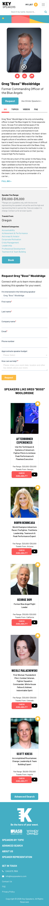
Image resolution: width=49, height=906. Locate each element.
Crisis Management (10, 242)
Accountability (8, 230)
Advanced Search (24, 796)
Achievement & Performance (15, 233)
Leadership (7, 245)
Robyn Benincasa (24, 522)
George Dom (24, 599)
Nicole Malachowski (24, 670)
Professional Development (13, 248)
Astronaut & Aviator (10, 236)
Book (11, 259)
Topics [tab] (15, 109)
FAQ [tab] (36, 109)
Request (10, 100)
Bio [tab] (5, 109)
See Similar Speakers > (31, 101)
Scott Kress (24, 754)
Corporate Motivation (11, 239)
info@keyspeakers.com (16, 876)
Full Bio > (6, 181)
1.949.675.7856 (11, 871)
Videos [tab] (26, 109)
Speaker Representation (17, 856)
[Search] (26, 12)
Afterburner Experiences (24, 440)
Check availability (22, 474)
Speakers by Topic (13, 839)
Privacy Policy (8, 891)
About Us (7, 851)
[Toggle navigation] (43, 4)
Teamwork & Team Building (14, 251)
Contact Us (7, 881)
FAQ (3, 886)
